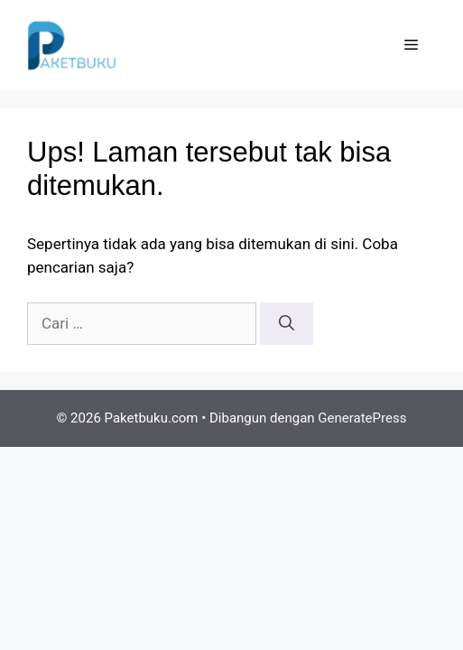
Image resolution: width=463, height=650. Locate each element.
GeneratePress (362, 418)
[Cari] (286, 324)
